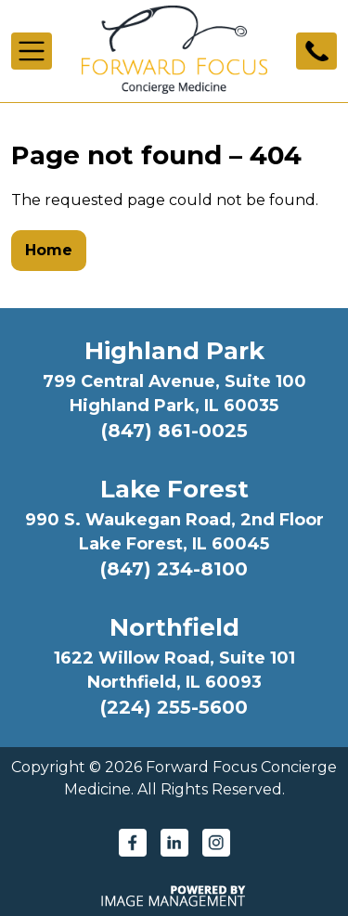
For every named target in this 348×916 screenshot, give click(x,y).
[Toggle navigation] (31, 51)
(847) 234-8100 (174, 569)
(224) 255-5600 (174, 707)
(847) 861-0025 (174, 430)
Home (48, 250)
